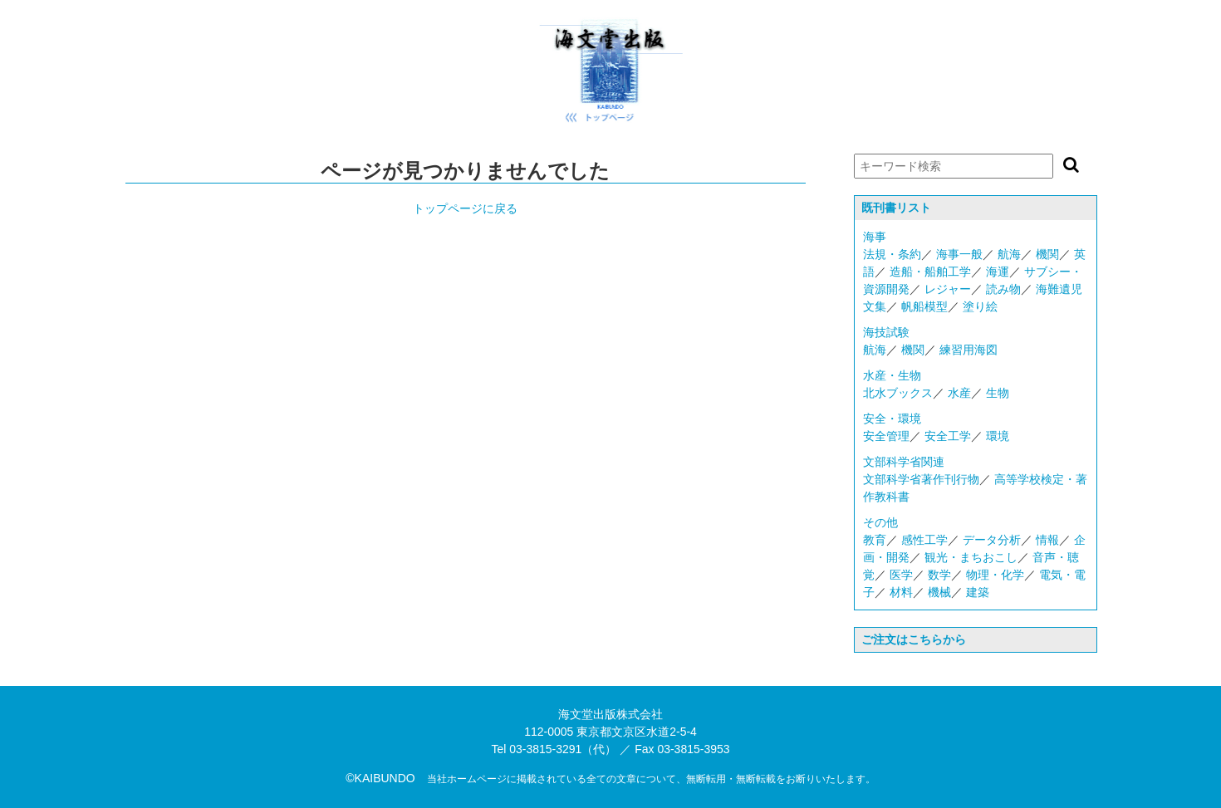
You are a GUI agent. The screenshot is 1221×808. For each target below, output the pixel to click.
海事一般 (959, 254)
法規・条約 (892, 254)
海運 (997, 271)
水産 (959, 392)
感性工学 (924, 539)
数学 (939, 574)
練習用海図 (968, 349)
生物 (997, 392)
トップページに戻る (465, 208)
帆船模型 (924, 306)
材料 (901, 592)
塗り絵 (980, 306)
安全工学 (947, 436)
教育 (874, 539)
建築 (977, 592)
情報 (1047, 539)
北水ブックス (898, 392)
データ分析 (992, 539)
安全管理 (886, 436)
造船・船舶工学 (930, 271)
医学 (901, 574)
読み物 (1003, 289)
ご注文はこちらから (913, 639)
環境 (997, 436)
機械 (939, 592)
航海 (1009, 254)
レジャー (947, 289)
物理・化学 (995, 574)
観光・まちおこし (971, 557)
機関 (1047, 254)
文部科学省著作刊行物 (921, 479)
